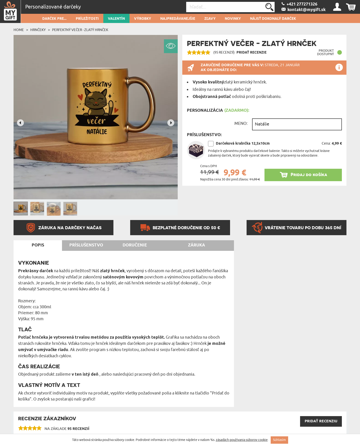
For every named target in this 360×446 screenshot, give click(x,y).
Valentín (116, 19)
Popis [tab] (38, 245)
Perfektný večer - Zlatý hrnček (80, 30)
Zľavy (210, 19)
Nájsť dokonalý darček (273, 19)
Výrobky (142, 19)
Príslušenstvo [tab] (86, 245)
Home (19, 30)
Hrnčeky (38, 30)
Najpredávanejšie (177, 19)
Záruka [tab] (196, 245)
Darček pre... (54, 19)
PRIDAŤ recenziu (321, 421)
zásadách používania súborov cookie (242, 440)
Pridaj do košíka (309, 174)
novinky (233, 19)
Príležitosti (87, 19)
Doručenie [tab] (135, 245)
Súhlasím (279, 440)
